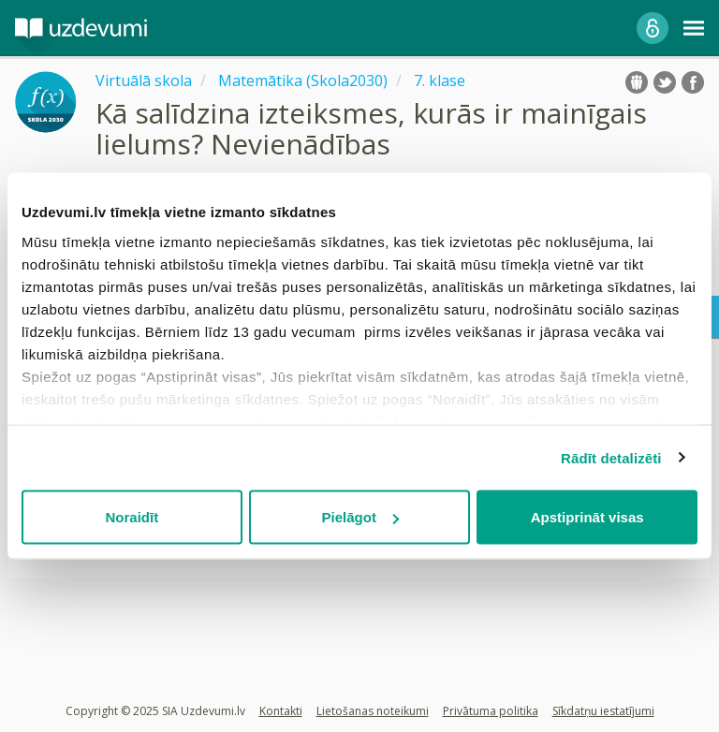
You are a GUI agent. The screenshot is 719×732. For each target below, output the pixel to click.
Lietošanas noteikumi (372, 711)
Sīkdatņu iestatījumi (603, 711)
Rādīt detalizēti (611, 457)
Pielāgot (360, 517)
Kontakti (280, 711)
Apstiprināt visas (587, 517)
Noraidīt (131, 517)
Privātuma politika (490, 711)
